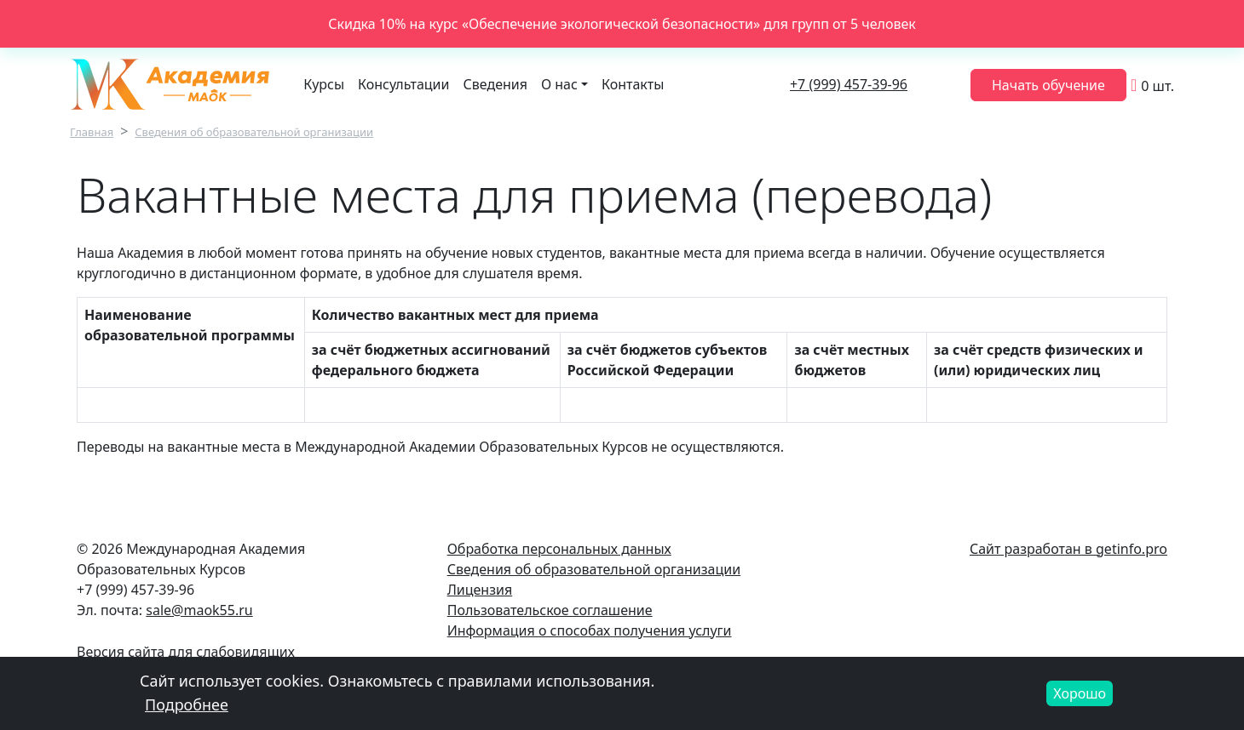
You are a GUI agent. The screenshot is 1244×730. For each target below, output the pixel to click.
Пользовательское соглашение (550, 610)
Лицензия (480, 589)
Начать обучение (1048, 85)
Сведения (495, 84)
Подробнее (186, 709)
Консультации (403, 84)
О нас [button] (559, 84)
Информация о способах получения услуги (589, 630)
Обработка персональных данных (559, 548)
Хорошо (1079, 698)
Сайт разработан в (1033, 548)
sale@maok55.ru (199, 610)
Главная (91, 132)
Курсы (323, 84)
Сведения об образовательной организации (254, 132)
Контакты (633, 84)
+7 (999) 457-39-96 (848, 84)
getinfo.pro (1131, 548)
